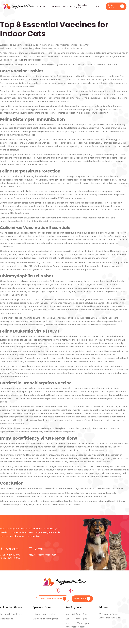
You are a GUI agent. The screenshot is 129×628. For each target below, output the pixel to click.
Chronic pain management (46, 620)
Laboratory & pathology (45, 615)
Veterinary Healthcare (62, 6)
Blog (97, 6)
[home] (18, 6)
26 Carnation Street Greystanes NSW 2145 (109, 616)
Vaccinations (6, 620)
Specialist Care (81, 6)
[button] (41, 6)
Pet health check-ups (11, 615)
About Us (41, 6)
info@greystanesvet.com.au (42, 557)
